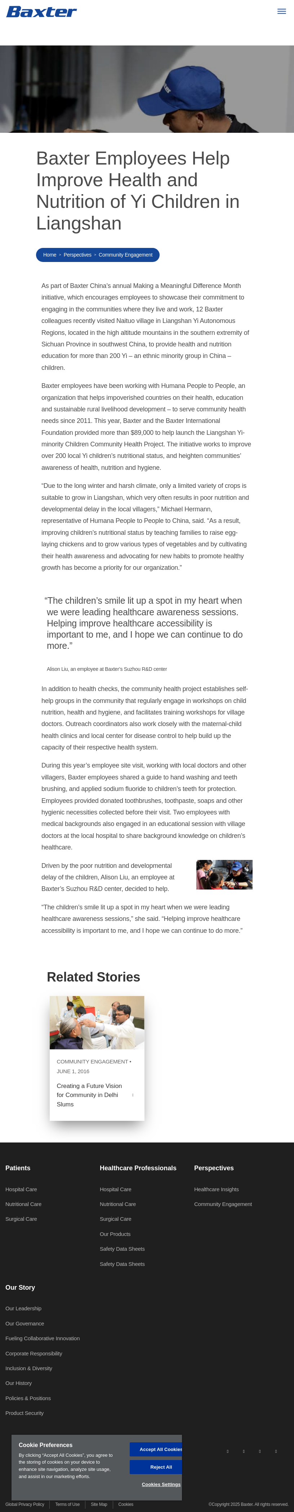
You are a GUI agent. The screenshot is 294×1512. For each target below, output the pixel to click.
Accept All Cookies (161, 1449)
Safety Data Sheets (122, 1249)
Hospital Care (21, 1189)
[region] (97, 1467)
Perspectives (78, 255)
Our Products (115, 1234)
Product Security (24, 1413)
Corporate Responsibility (33, 1353)
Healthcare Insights (216, 1189)
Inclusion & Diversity (28, 1368)
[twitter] (260, 1451)
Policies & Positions (28, 1398)
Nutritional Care (23, 1204)
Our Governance (24, 1323)
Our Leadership (23, 1308)
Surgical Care (21, 1219)
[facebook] (243, 1451)
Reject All (161, 1467)
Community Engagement (125, 255)
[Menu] (282, 11)
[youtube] (276, 1451)
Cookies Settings (161, 1484)
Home (49, 255)
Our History (18, 1383)
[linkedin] (227, 1451)
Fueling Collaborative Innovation (42, 1338)
